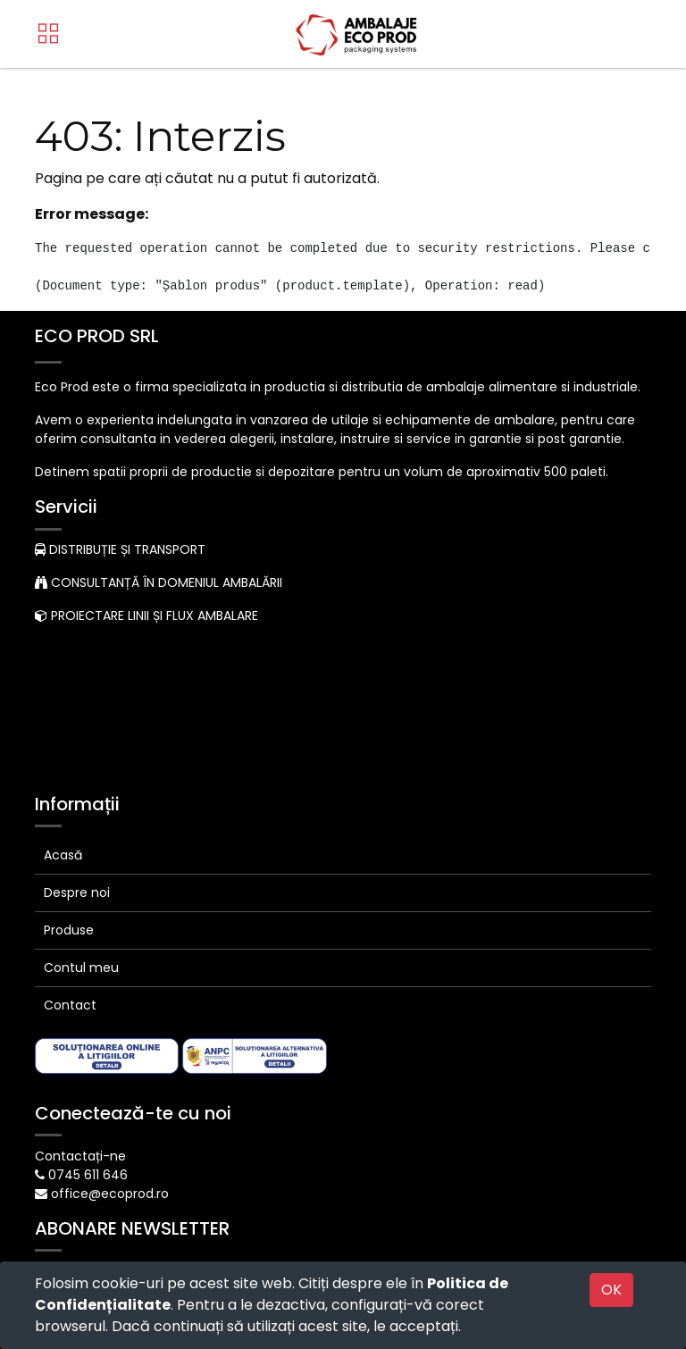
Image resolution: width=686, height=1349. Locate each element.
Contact (70, 851)
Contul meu (81, 814)
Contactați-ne (80, 1002)
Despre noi (77, 739)
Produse (69, 776)
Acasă (63, 701)
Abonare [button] (205, 1124)
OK (611, 1289)
